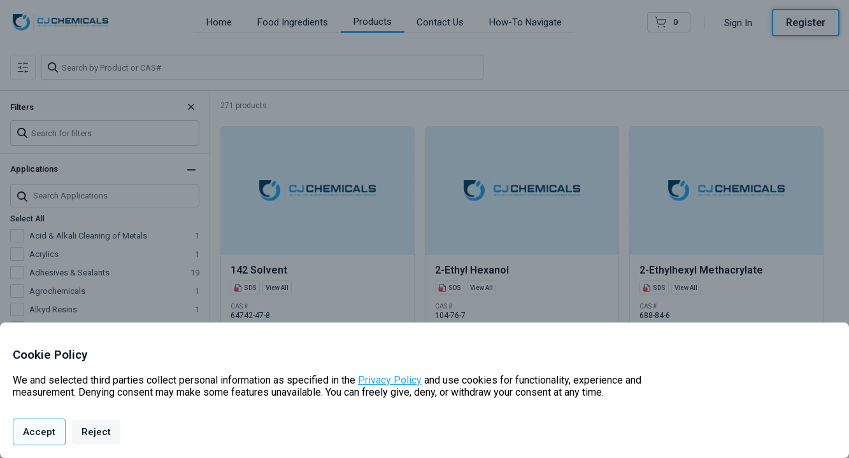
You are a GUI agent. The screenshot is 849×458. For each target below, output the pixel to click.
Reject (96, 432)
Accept (39, 432)
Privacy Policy (390, 380)
